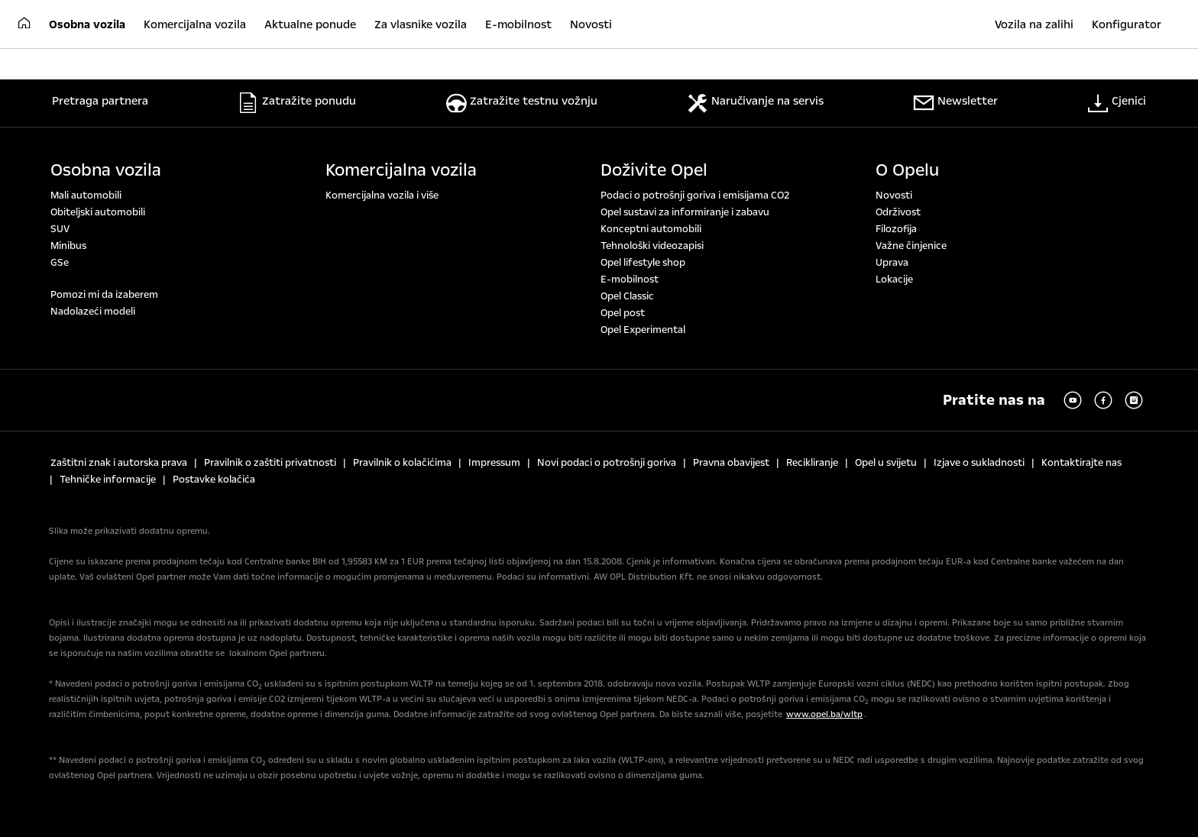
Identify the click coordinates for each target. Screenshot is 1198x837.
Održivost (898, 212)
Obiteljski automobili (97, 212)
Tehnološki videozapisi (652, 246)
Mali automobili (85, 195)
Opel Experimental (643, 330)
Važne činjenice (911, 246)
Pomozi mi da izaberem (104, 295)
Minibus (68, 246)
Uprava (892, 263)
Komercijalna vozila (401, 170)
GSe (59, 263)
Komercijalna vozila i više (382, 195)
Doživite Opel (654, 170)
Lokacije (894, 279)
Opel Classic (627, 296)
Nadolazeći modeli (92, 311)
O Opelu (907, 170)
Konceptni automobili (651, 229)
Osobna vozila (105, 170)
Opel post (623, 313)
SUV (60, 229)
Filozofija (896, 229)
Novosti (894, 195)
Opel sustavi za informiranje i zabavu (685, 212)
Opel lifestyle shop (643, 263)
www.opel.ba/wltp (824, 714)
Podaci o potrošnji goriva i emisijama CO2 (695, 195)
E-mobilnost (630, 279)
